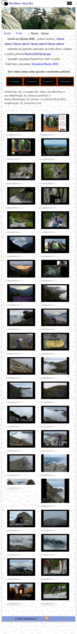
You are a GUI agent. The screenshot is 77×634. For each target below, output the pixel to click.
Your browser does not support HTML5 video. (14, 81)
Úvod (7, 33)
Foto (19, 33)
